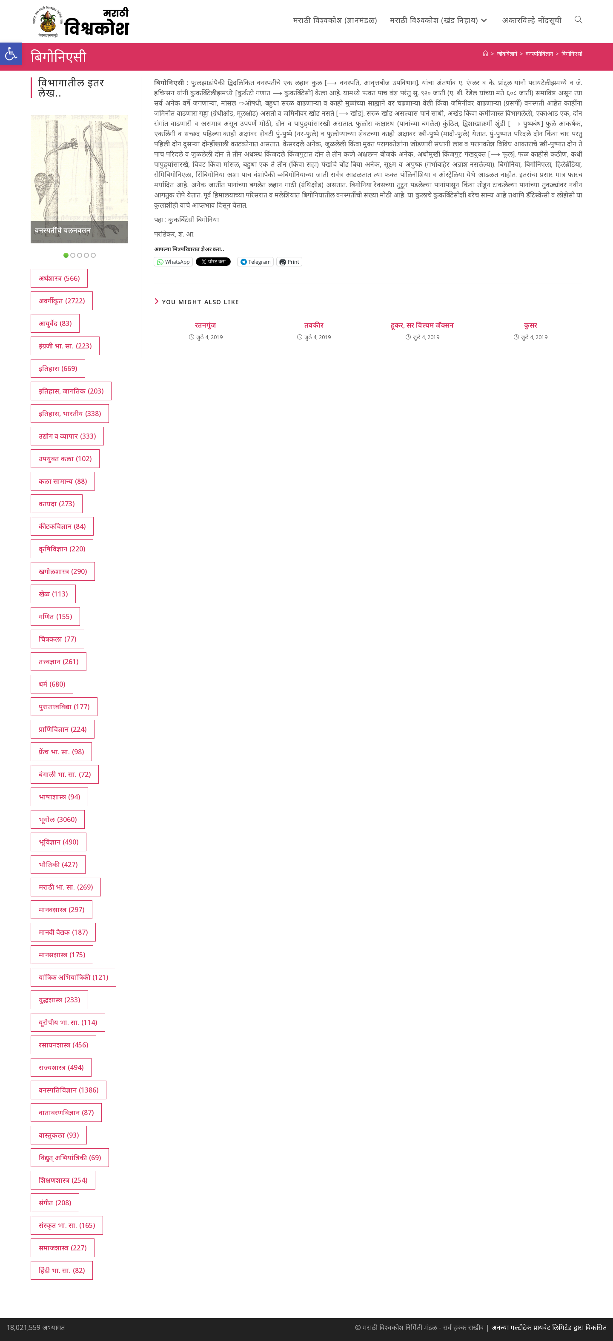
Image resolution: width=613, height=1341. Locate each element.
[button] (11, 54)
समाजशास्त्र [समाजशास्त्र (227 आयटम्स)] (62, 1248)
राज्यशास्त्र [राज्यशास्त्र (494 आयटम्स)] (61, 1067)
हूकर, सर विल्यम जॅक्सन (422, 325)
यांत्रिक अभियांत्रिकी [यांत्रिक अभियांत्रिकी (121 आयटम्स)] (73, 977)
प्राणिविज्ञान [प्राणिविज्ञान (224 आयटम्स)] (62, 729)
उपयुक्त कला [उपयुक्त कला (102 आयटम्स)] (65, 459)
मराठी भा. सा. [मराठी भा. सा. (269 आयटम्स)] (66, 887)
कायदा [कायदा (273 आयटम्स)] (56, 504)
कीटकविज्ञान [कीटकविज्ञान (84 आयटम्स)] (62, 526)
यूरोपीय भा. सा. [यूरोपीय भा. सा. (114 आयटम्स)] (68, 1022)
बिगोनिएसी (571, 53)
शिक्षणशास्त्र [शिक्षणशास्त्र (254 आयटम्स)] (63, 1180)
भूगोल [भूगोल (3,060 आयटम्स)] (58, 819)
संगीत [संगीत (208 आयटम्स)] (55, 1203)
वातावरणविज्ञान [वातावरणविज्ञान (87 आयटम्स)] (66, 1112)
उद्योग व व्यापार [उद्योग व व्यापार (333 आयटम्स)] (67, 436)
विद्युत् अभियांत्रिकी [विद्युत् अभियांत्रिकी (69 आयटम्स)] (70, 1158)
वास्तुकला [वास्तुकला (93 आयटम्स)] (59, 1135)
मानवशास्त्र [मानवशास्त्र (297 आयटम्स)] (61, 909)
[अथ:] (485, 53)
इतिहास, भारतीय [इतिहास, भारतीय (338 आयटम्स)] (70, 413)
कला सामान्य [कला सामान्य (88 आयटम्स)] (63, 481)
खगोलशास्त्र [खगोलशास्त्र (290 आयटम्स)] (63, 571)
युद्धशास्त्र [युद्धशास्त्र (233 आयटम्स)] (59, 1000)
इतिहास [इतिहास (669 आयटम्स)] (58, 368)
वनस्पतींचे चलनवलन (63, 230)
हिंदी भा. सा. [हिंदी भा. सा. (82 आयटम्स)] (62, 1270)
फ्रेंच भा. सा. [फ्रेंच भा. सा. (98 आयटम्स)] (61, 752)
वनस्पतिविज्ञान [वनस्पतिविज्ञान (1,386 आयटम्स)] (68, 1090)
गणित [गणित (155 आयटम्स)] (55, 616)
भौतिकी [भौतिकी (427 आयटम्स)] (58, 864)
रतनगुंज (205, 325)
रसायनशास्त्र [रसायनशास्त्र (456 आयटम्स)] (63, 1045)
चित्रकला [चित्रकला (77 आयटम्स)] (57, 639)
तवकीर (314, 325)
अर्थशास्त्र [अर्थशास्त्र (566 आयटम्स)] (59, 278)
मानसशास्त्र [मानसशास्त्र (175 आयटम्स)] (62, 955)
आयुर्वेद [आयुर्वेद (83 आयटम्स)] (55, 323)
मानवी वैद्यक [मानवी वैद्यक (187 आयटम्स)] (63, 932)
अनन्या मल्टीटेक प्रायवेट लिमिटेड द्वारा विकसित (549, 1327)
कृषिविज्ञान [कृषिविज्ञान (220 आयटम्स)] (62, 549)
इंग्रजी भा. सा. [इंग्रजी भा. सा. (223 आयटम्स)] (65, 346)
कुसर (530, 325)
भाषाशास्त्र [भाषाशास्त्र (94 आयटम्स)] (59, 797)
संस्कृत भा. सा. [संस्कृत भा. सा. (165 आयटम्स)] (67, 1225)
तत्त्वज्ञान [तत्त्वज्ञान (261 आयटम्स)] (58, 661)
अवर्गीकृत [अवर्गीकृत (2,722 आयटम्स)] (62, 301)
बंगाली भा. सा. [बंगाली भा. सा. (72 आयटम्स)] (65, 774)
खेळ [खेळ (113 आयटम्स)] (53, 594)
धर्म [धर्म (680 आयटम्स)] (52, 684)
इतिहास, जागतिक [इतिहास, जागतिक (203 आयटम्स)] (71, 391)
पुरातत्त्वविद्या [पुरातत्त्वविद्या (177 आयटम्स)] (64, 707)
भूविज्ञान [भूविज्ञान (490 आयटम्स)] (58, 842)
